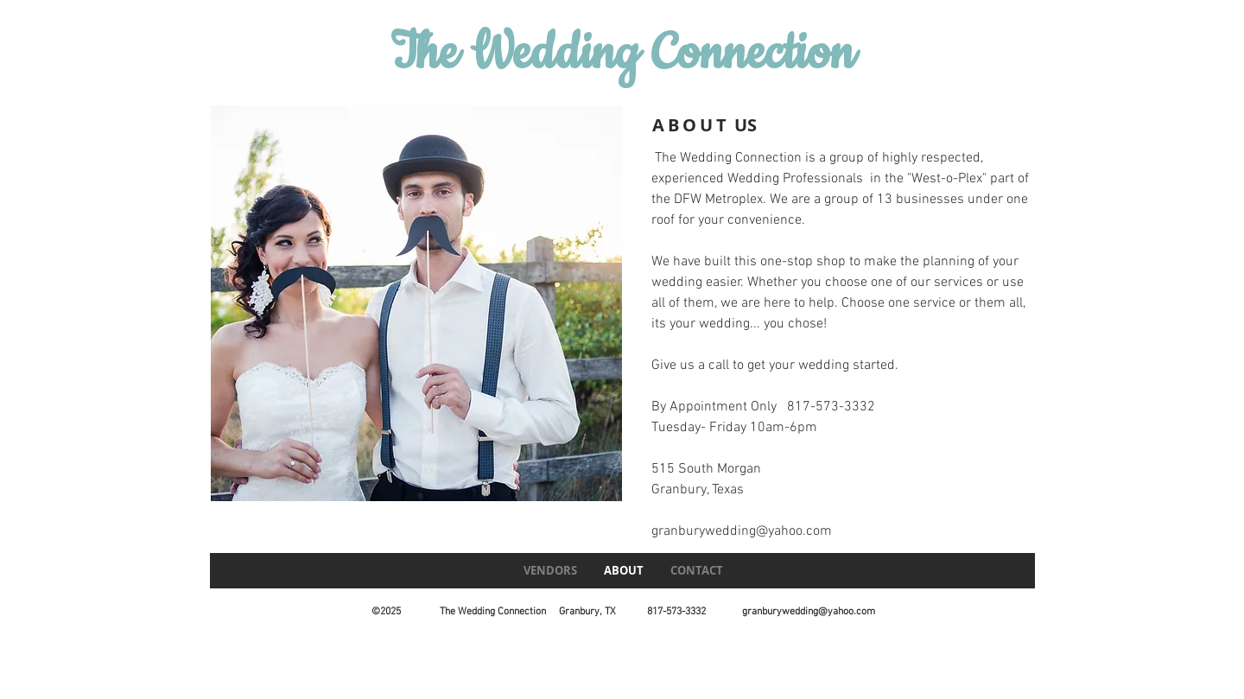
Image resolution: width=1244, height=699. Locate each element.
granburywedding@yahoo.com (741, 531)
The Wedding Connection (622, 53)
